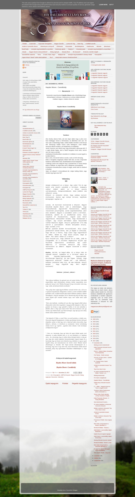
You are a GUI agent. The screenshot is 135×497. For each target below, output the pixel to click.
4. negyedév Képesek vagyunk (99, 77)
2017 (94, 340)
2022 (94, 329)
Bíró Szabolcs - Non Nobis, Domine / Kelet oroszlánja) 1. (104, 170)
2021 (94, 331)
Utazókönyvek (26, 213)
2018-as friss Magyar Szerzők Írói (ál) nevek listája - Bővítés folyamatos (101, 215)
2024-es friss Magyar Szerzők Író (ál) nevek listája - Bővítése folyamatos (101, 237)
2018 (94, 338)
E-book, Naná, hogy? (49, 54)
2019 (94, 336)
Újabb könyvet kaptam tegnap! (102, 434)
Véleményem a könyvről (47, 46)
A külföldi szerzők (90, 43)
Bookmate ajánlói (60, 49)
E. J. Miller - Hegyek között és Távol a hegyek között (102, 387)
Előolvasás (60, 46)
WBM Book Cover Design (98, 107)
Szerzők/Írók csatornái (28, 54)
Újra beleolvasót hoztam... (101, 402)
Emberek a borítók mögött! (90, 52)
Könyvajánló (56, 375)
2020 (94, 333)
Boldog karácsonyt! (99, 375)
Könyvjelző (26, 187)
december (97, 343)
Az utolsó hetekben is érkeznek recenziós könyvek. (102, 405)
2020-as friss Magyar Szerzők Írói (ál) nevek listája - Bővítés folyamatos (101, 222)
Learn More (103, 4)
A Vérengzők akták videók (98, 65)
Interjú (24, 164)
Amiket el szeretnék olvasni (30, 46)
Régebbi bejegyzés (79, 383)
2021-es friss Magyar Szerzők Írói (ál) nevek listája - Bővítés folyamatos (101, 226)
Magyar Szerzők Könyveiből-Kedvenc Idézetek (100, 251)
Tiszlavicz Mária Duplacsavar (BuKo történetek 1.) (102, 391)
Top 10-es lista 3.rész (100, 369)
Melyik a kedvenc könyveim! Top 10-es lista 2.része (103, 409)
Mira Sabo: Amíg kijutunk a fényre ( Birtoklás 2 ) (101, 424)
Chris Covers (94, 109)
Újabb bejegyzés (52, 383)
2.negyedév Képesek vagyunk (99, 88)
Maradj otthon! (66, 52)
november (97, 455)
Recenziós (54, 377)
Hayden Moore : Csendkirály (101, 380)
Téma (39, 54)
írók (52, 375)
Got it (111, 4)
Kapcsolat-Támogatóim (45, 43)
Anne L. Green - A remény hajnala (103, 178)
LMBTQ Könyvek (65, 375)
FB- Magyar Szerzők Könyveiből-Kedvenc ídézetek (100, 146)
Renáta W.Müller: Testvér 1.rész (102, 442)
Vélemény (60, 377)
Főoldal (24, 43)
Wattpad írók (61, 54)
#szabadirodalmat (27, 128)
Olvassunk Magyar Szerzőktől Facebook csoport (99, 156)
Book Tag (80, 43)
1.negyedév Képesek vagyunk (99, 73)
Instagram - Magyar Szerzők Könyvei (101, 149)
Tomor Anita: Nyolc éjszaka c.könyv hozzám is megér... (102, 395)
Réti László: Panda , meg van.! (102, 452)
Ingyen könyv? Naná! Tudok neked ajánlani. (34, 57)
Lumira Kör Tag (70, 43)
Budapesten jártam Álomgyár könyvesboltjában (102, 449)
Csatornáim (32, 43)
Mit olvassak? (77, 52)
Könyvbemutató (80, 49)
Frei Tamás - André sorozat (101, 355)
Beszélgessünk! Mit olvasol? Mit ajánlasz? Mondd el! (99, 160)
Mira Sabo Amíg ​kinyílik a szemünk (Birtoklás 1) (101, 445)
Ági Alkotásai (94, 118)
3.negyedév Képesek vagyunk (99, 75)
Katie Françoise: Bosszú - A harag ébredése (101, 398)
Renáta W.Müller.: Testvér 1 (101, 427)
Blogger (75, 490)
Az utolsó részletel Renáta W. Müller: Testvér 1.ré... (102, 372)
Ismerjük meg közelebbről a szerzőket (42, 49)
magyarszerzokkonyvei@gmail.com (101, 306)
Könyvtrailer (68, 46)
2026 (94, 319)
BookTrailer (25, 49)
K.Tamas (27, 65)
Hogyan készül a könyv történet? (32, 154)
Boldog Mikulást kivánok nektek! (102, 440)
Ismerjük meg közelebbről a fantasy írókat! (80, 54)
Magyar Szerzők (59, 43)
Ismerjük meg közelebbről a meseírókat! (99, 49)
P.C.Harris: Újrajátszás (100, 377)
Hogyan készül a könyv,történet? (38, 52)
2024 (94, 324)
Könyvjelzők (98, 54)
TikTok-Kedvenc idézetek (98, 143)
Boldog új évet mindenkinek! (101, 345)
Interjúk (24, 52)
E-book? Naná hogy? (28, 148)
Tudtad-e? (71, 49)
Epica (92, 99)
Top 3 (51, 57)
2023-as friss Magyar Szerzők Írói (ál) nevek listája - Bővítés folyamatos (101, 233)
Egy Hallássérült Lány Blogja (32, 109)
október (96, 458)
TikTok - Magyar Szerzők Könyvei (100, 141)
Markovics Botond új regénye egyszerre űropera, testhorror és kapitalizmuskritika (101, 263)
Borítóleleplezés (79, 46)
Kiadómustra (90, 46)
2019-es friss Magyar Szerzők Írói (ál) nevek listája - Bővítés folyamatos (101, 218)
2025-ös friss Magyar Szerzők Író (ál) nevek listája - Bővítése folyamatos (101, 240)
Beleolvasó (107, 46)
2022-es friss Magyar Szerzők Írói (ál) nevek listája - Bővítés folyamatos (101, 229)
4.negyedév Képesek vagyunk (99, 92)
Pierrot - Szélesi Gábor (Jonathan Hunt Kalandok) (103, 352)
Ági (25, 67)
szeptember (97, 460)
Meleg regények (54, 52)
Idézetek (98, 46)
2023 (94, 326)
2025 (94, 321)
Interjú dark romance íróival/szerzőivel (66, 57)
